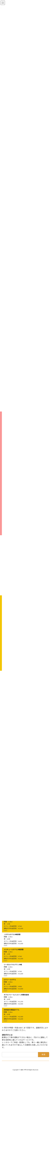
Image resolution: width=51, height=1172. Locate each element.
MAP (5, 930)
